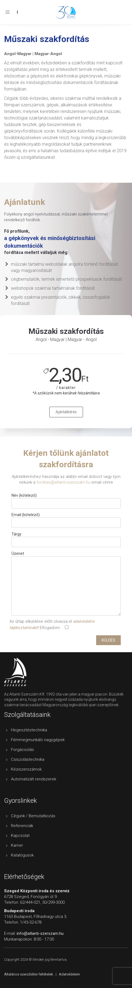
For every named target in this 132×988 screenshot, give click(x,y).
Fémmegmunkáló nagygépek (38, 739)
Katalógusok (22, 855)
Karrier (17, 845)
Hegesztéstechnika (29, 729)
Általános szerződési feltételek (28, 974)
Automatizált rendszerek (33, 779)
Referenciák (22, 825)
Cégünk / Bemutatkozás (33, 815)
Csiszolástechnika (27, 759)
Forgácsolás (22, 749)
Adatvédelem (69, 974)
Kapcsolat (20, 835)
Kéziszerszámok (26, 769)
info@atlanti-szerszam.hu (40, 933)
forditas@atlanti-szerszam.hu (63, 482)
